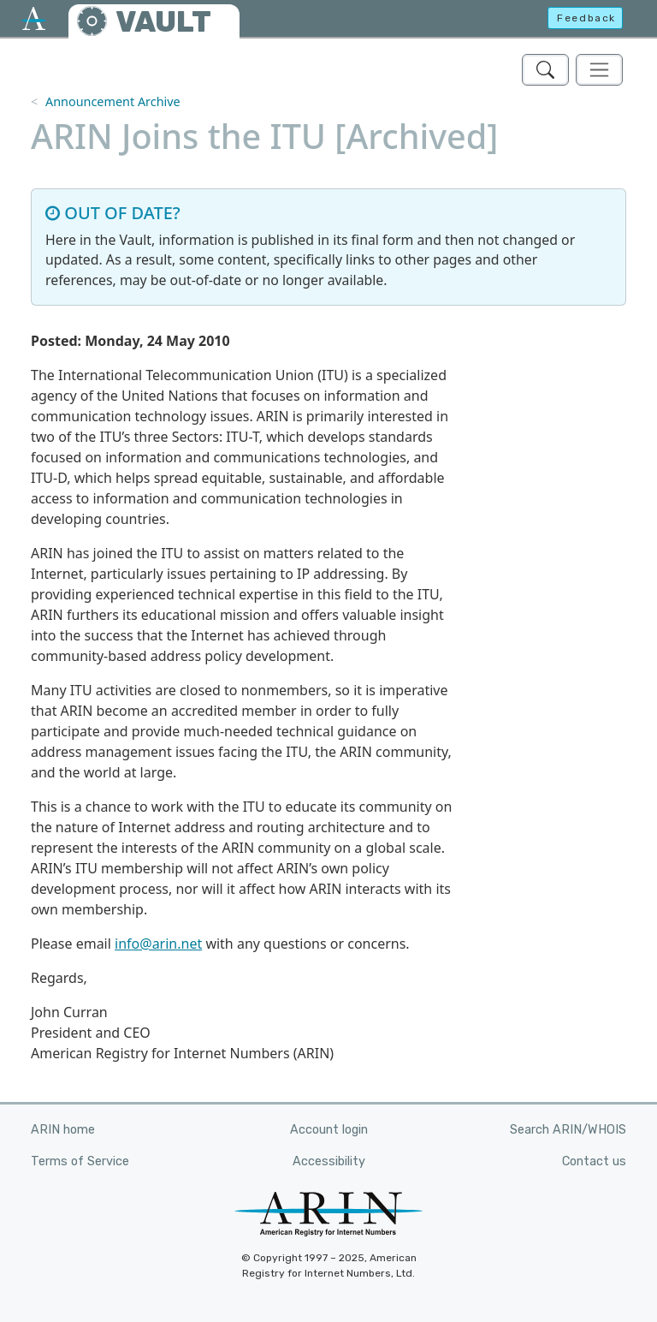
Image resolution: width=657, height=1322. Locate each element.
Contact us (594, 1161)
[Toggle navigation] (599, 70)
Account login (329, 1130)
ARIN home (63, 1130)
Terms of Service (80, 1161)
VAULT (163, 21)
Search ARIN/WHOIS (568, 1130)
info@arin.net (158, 943)
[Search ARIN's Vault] (545, 70)
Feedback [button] (586, 18)
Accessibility (329, 1161)
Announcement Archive (113, 101)
